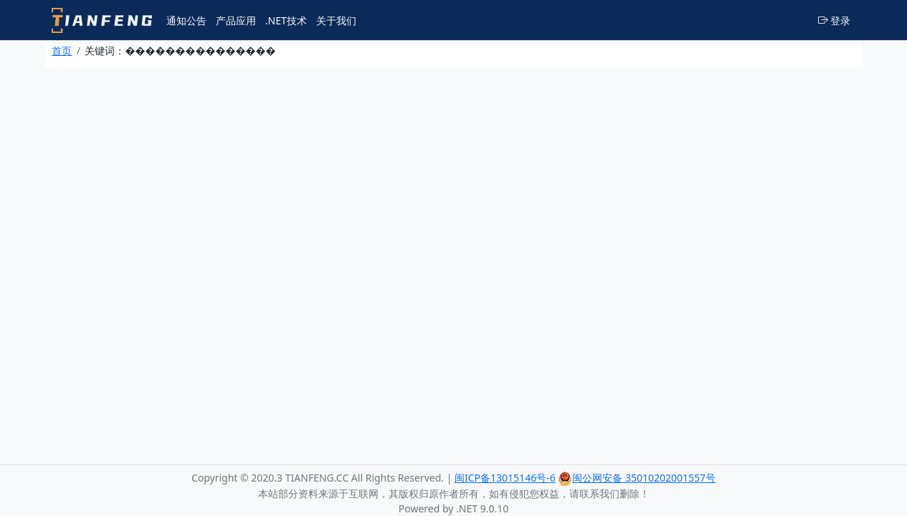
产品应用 (236, 20)
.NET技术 (286, 20)
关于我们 (336, 20)
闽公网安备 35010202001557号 (637, 477)
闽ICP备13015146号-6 (505, 477)
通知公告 (186, 20)
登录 (834, 20)
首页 (62, 50)
